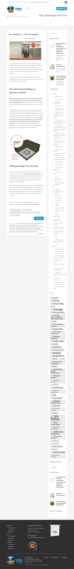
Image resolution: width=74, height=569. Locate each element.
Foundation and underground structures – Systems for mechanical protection (59, 128)
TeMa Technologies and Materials (59, 183)
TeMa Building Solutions (33, 212)
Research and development (57, 179)
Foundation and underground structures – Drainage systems (59, 121)
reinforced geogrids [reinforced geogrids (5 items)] (55, 376)
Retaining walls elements (57, 150)
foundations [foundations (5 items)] (57, 347)
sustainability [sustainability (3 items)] (56, 405)
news (56, 176)
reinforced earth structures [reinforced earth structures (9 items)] (56, 371)
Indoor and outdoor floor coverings (59, 269)
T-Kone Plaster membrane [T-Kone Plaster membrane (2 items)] (55, 409)
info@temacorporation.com (38, 537)
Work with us (64, 557)
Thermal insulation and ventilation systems (59, 158)
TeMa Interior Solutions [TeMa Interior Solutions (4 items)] (56, 437)
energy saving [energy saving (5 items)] (57, 329)
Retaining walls (58, 147)
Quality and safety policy (36, 561)
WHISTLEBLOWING (29, 559)
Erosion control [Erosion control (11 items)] (55, 337)
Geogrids (57, 203)
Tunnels (57, 244)
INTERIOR (54, 246)
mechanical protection (17, 212)
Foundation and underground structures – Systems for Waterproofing (59, 136)
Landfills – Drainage (60, 208)
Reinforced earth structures (58, 223)
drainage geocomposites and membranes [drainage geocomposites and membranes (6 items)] (57, 317)
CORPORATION (55, 169)
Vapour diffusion (59, 164)
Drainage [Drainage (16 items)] (58, 309)
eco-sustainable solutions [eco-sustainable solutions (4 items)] (57, 325)
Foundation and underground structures (59, 109)
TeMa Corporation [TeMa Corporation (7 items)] (55, 423)
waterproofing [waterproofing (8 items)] (59, 452)
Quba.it (46, 564)
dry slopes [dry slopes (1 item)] (54, 321)
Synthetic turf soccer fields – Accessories (59, 240)
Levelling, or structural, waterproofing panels (59, 274)
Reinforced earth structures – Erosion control (58, 233)
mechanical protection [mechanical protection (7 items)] (56, 363)
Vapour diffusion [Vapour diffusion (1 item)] (55, 440)
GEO (53, 187)
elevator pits (27, 209)
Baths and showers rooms (58, 264)
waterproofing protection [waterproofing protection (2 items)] (55, 456)
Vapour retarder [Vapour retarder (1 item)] (55, 443)
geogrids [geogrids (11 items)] (57, 353)
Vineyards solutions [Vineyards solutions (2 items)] (57, 446)
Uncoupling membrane (57, 279)
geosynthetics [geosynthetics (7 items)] (58, 356)
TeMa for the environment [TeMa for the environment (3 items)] (55, 428)
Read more (39, 218)
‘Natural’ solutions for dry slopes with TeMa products (61, 77)
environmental (58, 198)
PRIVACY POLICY (29, 557)
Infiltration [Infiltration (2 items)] (55, 359)
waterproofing (15, 215)
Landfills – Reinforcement (57, 215)
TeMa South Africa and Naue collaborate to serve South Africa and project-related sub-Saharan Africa (61, 48)
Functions (10, 532)
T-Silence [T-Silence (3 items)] (55, 413)
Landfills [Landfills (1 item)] (63, 358)
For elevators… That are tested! (23, 34)
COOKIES (37, 559)
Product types (11, 528)
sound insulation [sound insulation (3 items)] (57, 398)
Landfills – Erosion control (58, 211)
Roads (56, 237)
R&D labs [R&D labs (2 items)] (54, 366)
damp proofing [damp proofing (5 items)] (58, 304)
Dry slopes (57, 195)
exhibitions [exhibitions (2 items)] (55, 344)
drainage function (16, 209)
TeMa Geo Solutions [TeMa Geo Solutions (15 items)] (57, 432)
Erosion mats (58, 200)
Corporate (46, 557)
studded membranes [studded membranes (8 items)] (56, 402)
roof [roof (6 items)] (54, 395)
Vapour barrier (58, 162)
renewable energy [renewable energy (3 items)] (57, 387)
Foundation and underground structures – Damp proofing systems (59, 115)
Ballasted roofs (58, 96)
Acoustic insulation (59, 249)
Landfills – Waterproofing (57, 219)
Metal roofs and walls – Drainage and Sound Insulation (59, 142)
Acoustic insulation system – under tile (58, 252)
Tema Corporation (30, 38)
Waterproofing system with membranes (59, 283)
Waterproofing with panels (59, 287)
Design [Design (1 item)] (53, 306)
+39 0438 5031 (34, 2)
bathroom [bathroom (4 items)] (56, 301)
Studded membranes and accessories (59, 154)
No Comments (40, 233)
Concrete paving (59, 99)
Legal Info (27, 561)
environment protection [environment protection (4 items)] (56, 333)
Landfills (57, 205)
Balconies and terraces (57, 260)
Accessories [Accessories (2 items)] (55, 298)
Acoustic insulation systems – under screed (59, 256)
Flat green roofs (59, 106)
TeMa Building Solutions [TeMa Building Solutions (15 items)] (55, 418)
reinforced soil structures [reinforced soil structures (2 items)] (55, 381)
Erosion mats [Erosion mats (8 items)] (58, 341)
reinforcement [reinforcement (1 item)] (55, 384)
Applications (11, 530)
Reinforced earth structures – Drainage (58, 228)
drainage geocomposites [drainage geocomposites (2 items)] (58, 312)
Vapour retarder (59, 167)
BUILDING (19, 223)
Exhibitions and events (58, 172)
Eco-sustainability (55, 557)
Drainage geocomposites (28, 223)
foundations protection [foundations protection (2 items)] (58, 350)
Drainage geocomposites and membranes (58, 191)
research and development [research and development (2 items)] (55, 391)
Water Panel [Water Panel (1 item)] (54, 449)
